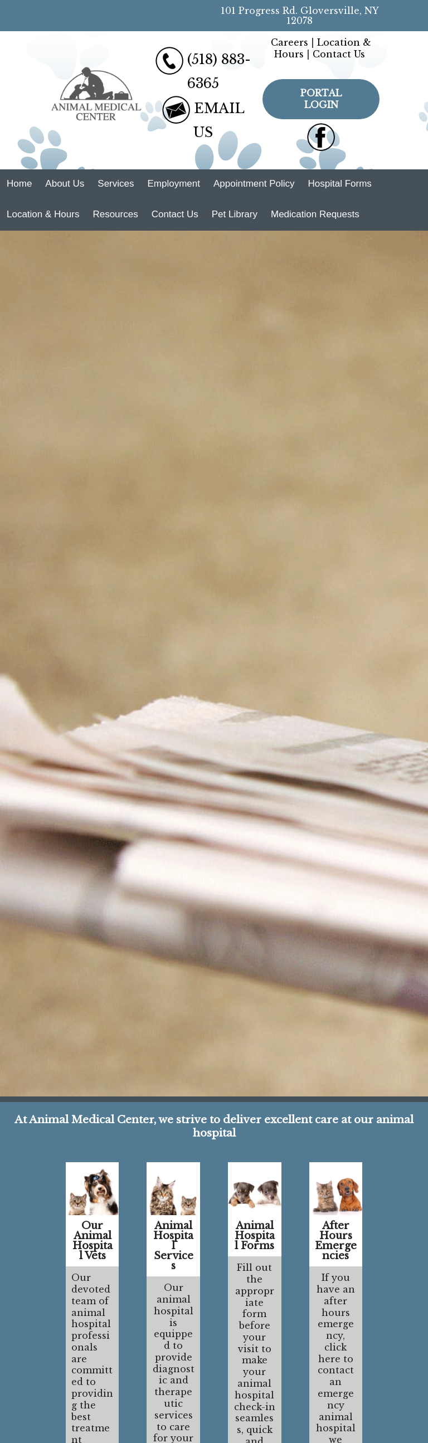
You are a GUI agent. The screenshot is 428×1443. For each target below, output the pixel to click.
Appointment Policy (254, 183)
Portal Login (321, 98)
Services (116, 183)
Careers (289, 42)
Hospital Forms (340, 183)
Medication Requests (315, 214)
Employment (173, 183)
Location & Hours (43, 214)
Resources (115, 214)
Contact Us (339, 54)
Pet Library (234, 214)
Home (19, 183)
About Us (64, 183)
